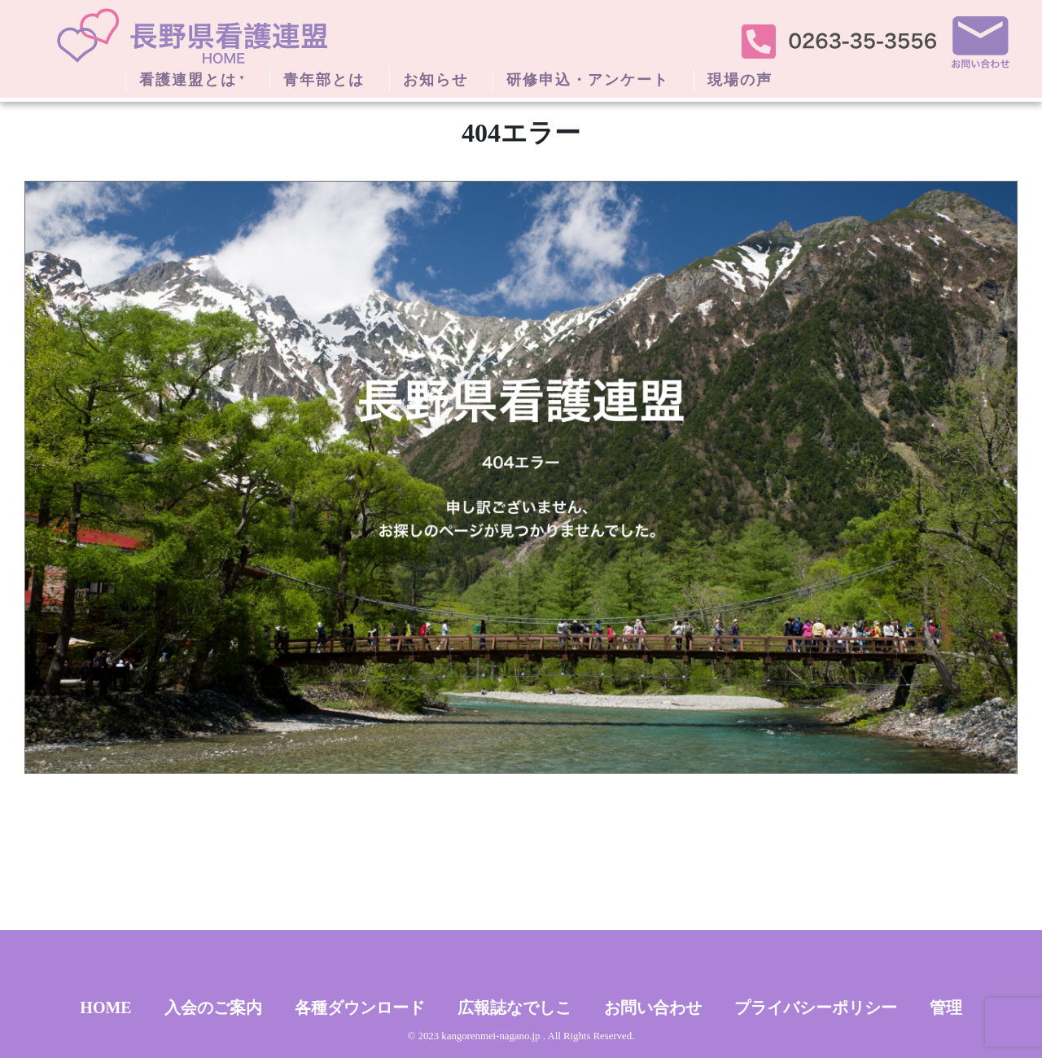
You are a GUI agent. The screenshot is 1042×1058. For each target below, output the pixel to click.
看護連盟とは (188, 80)
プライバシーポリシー (815, 1007)
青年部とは (324, 80)
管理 (946, 1007)
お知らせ (435, 80)
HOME (105, 1007)
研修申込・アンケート (587, 80)
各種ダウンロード (360, 1007)
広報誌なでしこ (514, 1007)
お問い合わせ (653, 1007)
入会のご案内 (213, 1007)
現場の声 (740, 80)
